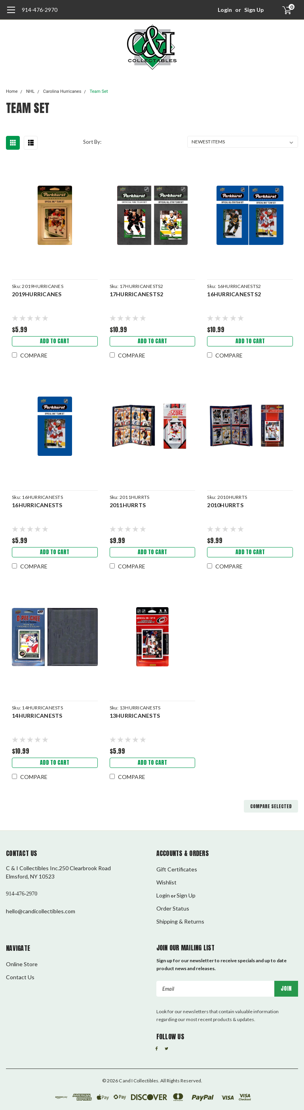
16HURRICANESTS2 (234, 294)
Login (225, 9)
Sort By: (92, 142)
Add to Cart (54, 341)
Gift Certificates (176, 869)
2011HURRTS (128, 505)
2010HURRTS (225, 505)
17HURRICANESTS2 (136, 294)
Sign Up (254, 9)
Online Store (22, 964)
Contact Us (20, 977)
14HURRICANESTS (37, 715)
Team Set (98, 91)
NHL (30, 91)
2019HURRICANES (37, 294)
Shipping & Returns (180, 921)
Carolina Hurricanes (62, 91)
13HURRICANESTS (135, 715)
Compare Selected (271, 806)
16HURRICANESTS (37, 505)
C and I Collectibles (138, 1081)
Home (12, 91)
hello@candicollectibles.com (40, 911)
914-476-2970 (39, 9)
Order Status (172, 908)
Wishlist (166, 882)
